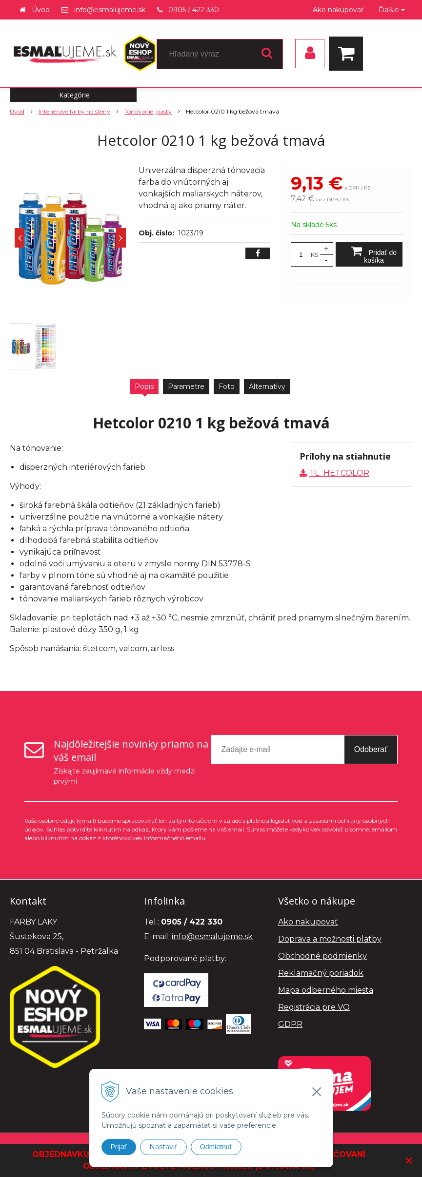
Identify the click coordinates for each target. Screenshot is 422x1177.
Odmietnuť (216, 1147)
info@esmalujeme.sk (109, 9)
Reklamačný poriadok (320, 973)
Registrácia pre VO (314, 1007)
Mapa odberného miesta (325, 990)
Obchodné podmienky (322, 956)
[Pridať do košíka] (369, 254)
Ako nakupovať (338, 9)
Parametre (186, 386)
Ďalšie (392, 9)
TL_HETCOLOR (339, 473)
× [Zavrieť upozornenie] (408, 1160)
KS (314, 254)
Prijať (119, 1147)
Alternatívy (267, 386)
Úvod (41, 9)
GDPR (290, 1024)
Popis (144, 386)
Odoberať (370, 749)
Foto (227, 386)
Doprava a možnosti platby (330, 939)
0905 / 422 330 (193, 9)
